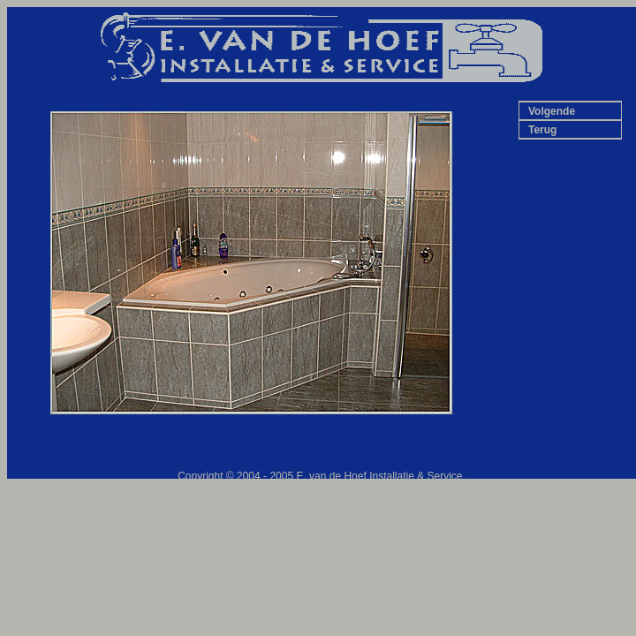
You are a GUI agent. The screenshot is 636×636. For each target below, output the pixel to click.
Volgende (551, 111)
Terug (542, 130)
